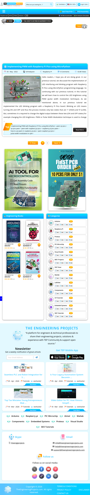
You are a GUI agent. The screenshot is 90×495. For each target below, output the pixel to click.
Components (59, 290)
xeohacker (36, 381)
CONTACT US (62, 493)
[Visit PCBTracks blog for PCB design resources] (66, 210)
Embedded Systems (38, 421)
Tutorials (25, 381)
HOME (9, 21)
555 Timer (58, 267)
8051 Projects (59, 260)
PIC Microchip (59, 244)
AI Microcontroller (65, 15)
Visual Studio (59, 252)
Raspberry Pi (47, 72)
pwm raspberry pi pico (46, 131)
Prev (33, 143)
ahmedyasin (30, 72)
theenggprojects (16, 443)
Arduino (22, 15)
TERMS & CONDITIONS (67, 486)
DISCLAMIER (84, 490)
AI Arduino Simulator (81, 15)
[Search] (37, 4)
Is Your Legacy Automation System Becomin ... (66, 376)
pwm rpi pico (61, 126)
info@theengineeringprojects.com (68, 443)
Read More (80, 130)
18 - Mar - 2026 (56, 406)
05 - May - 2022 (12, 72)
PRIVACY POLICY (64, 490)
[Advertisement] (45, 45)
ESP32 (10, 15)
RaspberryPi (4, 15)
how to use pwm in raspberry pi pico (23, 131)
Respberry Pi (59, 229)
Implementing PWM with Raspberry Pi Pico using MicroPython (38, 66)
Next (57, 143)
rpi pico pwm (15, 128)
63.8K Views (82, 72)
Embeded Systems (61, 306)
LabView (57, 283)
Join (86, 4)
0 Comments (64, 72)
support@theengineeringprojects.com (68, 450)
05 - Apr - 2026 (12, 381)
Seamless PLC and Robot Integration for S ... (23, 376)
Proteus (57, 237)
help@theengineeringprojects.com (67, 446)
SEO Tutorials (59, 313)
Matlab (57, 275)
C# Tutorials (59, 298)
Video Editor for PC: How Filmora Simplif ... (66, 401)
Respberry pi (29, 416)
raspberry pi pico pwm (50, 128)
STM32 (15, 15)
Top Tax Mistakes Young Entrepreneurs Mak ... (23, 401)
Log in (82, 4)
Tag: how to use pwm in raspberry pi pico (37, 21)
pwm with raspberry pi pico (31, 128)
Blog (18, 21)
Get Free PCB (66, 11)
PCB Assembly (82, 11)
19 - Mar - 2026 (12, 406)
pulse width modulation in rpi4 (21, 133)
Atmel (65, 416)
